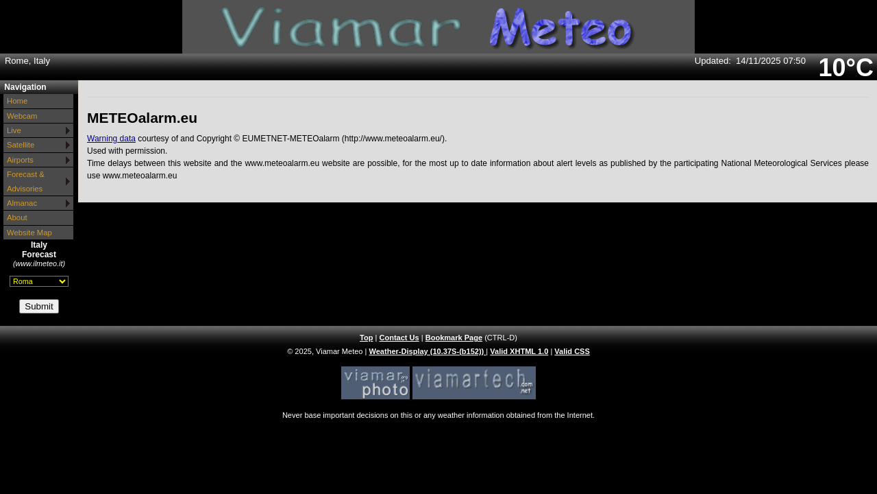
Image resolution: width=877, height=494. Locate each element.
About (17, 217)
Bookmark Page (453, 337)
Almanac (22, 203)
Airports (20, 160)
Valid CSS (572, 351)
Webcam (22, 116)
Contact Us (399, 337)
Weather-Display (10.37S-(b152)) (427, 351)
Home (17, 101)
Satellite (20, 145)
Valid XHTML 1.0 (519, 351)
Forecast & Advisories (26, 181)
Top (366, 337)
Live (14, 130)
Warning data (111, 138)
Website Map (29, 232)
